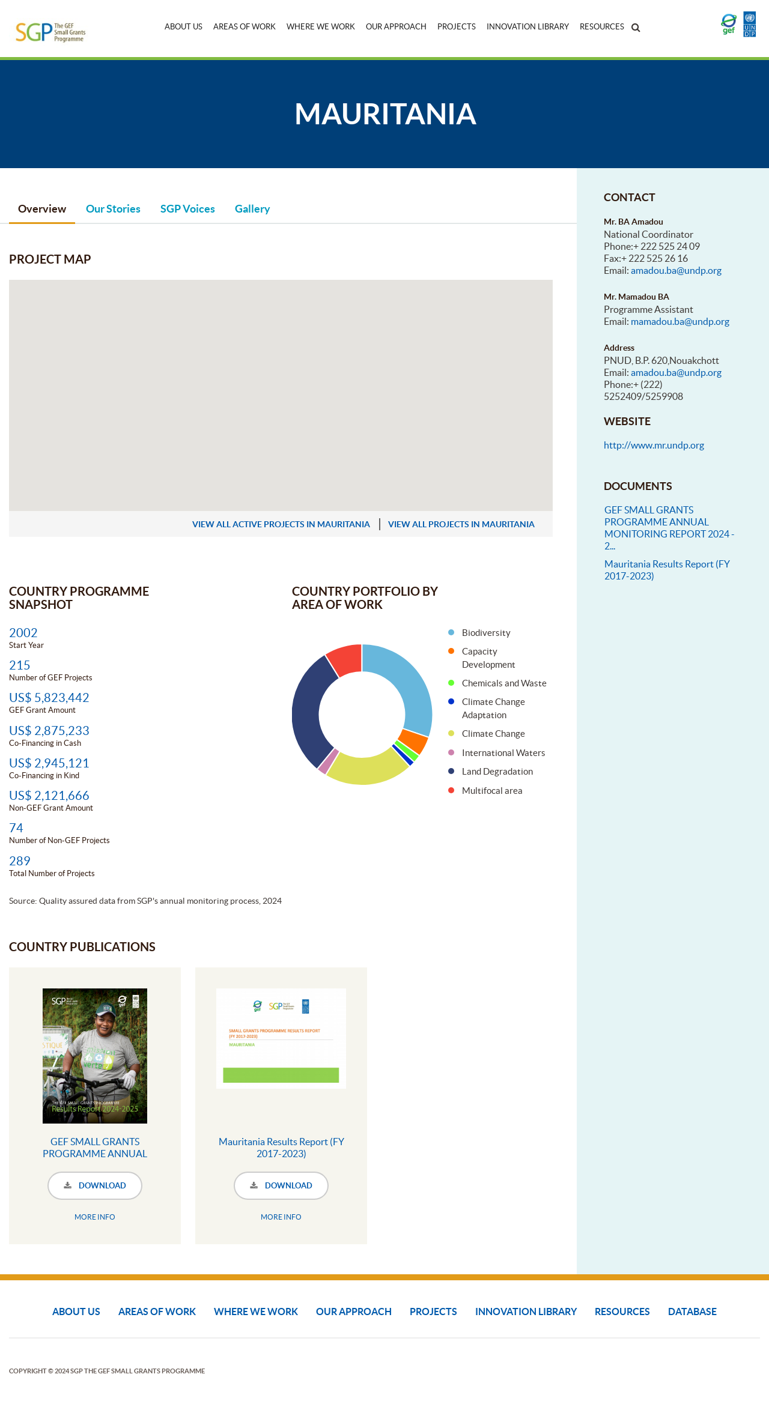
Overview (42, 208)
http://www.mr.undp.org (654, 445)
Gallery (252, 208)
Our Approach (396, 26)
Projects (456, 26)
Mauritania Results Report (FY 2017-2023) (281, 1147)
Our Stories (113, 208)
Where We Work (321, 26)
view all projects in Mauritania (461, 524)
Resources (602, 26)
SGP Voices (187, 208)
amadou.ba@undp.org (676, 270)
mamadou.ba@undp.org (680, 321)
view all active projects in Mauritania (281, 524)
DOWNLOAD (95, 1185)
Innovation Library (528, 26)
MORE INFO (94, 1217)
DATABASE (692, 1311)
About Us (183, 26)
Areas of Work (244, 26)
